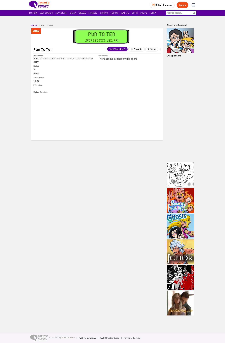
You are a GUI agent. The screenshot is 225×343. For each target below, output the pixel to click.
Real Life (125, 12)
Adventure (61, 12)
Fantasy (93, 12)
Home (34, 25)
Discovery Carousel (177, 25)
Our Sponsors (174, 55)
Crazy (72, 12)
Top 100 (33, 12)
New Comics (46, 12)
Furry (153, 12)
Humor (114, 12)
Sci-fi (135, 12)
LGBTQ (143, 12)
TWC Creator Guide (109, 338)
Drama (82, 12)
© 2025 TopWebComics (62, 337)
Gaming (104, 12)
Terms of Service (131, 338)
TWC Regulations (87, 338)
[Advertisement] (97, 116)
